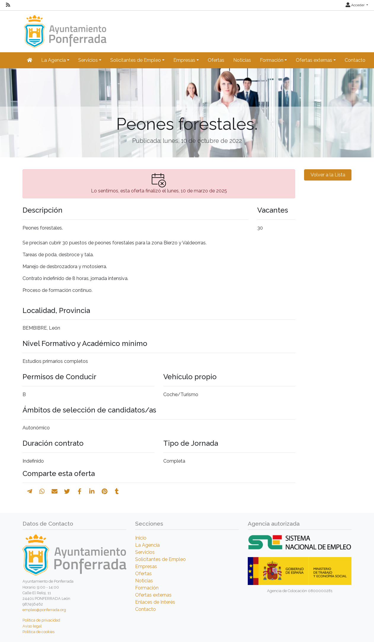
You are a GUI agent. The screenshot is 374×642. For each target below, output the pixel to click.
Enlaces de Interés (155, 602)
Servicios (145, 552)
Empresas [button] (184, 60)
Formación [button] (271, 60)
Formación (147, 588)
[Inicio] (64, 28)
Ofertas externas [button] (314, 60)
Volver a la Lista (328, 175)
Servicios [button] (88, 60)
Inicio (140, 538)
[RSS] (8, 5)
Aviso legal (32, 626)
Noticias (242, 60)
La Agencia (147, 545)
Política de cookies (39, 632)
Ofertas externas (153, 595)
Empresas (146, 566)
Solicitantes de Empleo (160, 559)
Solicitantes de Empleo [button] (135, 60)
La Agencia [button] (53, 60)
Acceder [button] (355, 5)
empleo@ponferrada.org (44, 610)
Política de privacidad (41, 620)
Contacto (355, 60)
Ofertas (216, 60)
